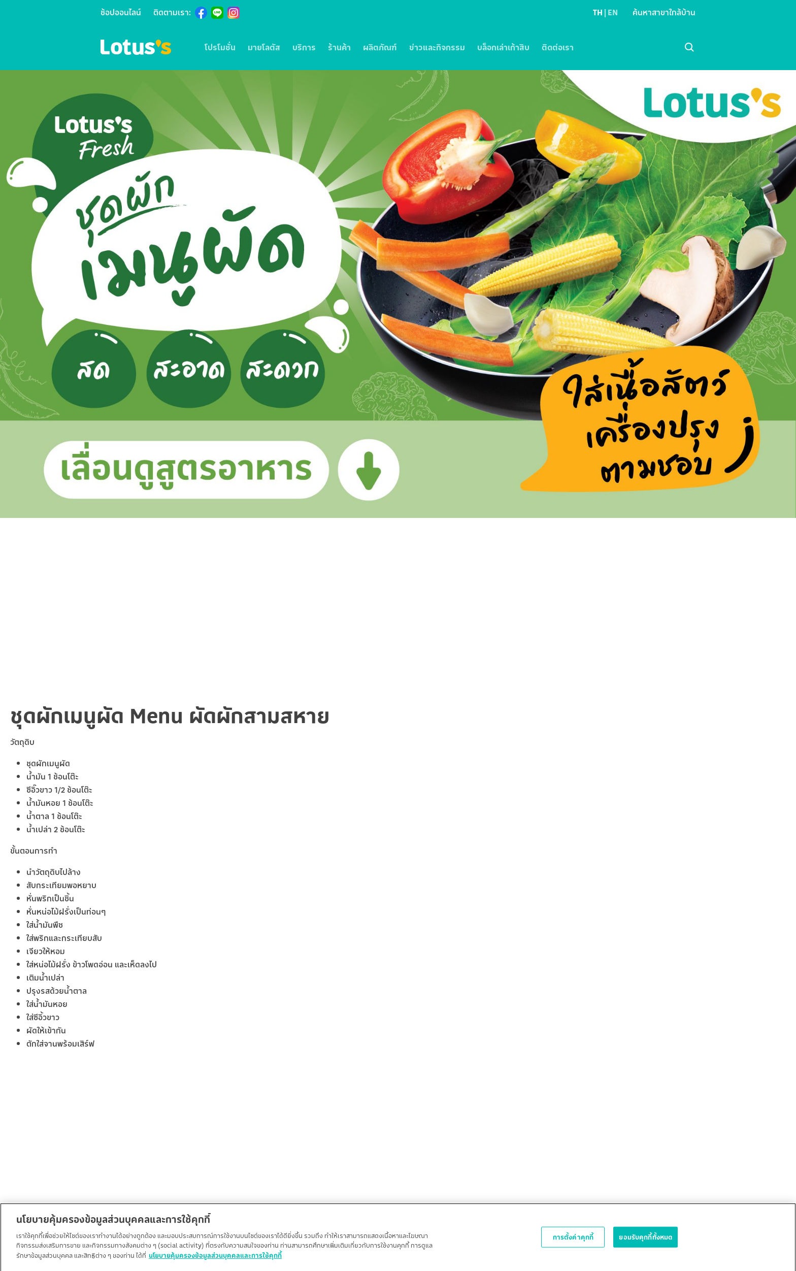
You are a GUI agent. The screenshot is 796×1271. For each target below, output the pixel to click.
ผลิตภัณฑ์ (380, 47)
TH (598, 12)
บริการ (304, 47)
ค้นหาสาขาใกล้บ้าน (664, 12)
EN (613, 12)
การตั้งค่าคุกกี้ (573, 1241)
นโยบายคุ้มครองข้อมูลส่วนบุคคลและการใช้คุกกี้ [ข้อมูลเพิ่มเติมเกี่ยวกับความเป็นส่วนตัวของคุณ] (215, 1259)
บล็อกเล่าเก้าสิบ (503, 47)
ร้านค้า (339, 47)
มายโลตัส (264, 47)
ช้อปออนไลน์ (121, 12)
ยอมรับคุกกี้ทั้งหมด (645, 1241)
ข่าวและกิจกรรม (437, 47)
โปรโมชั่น (220, 47)
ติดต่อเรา (558, 47)
